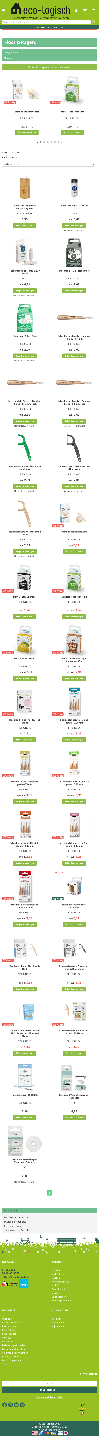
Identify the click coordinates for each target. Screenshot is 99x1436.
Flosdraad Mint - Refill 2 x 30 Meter (25, 272)
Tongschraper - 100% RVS (24, 1095)
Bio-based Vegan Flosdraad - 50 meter (74, 1096)
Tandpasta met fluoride (16, 1230)
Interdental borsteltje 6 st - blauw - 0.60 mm (74, 721)
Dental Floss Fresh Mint (72, 111)
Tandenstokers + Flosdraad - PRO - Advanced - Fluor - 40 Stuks (24, 1033)
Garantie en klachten (13, 1349)
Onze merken (59, 1296)
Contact (6, 1337)
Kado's (55, 1285)
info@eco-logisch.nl (15, 1277)
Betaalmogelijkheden (14, 1345)
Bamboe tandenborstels (16, 1217)
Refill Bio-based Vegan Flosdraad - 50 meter (25, 1161)
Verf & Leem (58, 1274)
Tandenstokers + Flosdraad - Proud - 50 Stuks (74, 1032)
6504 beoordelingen (49, 1429)
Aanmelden (58, 1322)
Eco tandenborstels (14, 1226)
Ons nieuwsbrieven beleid (49, 1397)
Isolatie (56, 1270)
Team (5, 1364)
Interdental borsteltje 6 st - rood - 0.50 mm (25, 906)
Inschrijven (49, 1389)
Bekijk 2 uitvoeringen (74, 225)
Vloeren (56, 1277)
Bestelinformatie (11, 1322)
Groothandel (9, 1333)
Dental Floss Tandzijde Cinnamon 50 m (74, 660)
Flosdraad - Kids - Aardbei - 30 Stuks (24, 721)
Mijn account (59, 1326)
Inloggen (56, 1318)
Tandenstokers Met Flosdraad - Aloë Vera (25, 468)
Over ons (7, 1318)
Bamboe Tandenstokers (27, 111)
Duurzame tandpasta (15, 1221)
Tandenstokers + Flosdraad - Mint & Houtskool (74, 968)
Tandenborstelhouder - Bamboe (74, 906)
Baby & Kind (58, 1289)
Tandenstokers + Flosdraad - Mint (24, 968)
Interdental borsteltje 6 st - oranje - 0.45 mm (25, 844)
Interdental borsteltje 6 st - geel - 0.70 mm (25, 783)
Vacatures (7, 1341)
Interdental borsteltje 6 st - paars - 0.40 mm (74, 844)
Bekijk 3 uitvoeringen (74, 356)
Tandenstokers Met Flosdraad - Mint (25, 533)
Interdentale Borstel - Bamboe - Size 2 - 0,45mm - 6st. (24, 402)
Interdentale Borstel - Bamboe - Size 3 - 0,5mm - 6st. (74, 402)
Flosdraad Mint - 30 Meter (74, 205)
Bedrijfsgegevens (11, 1360)
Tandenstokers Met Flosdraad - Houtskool (74, 468)
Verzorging (58, 1293)
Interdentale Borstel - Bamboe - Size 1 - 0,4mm (74, 337)
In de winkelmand (27, 132)
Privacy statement (12, 1356)
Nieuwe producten (62, 1300)
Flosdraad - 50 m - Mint (25, 336)
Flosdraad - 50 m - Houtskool (74, 270)
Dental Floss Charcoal (24, 596)
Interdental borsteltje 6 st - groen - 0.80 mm (74, 783)
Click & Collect (10, 1330)
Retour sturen (9, 1326)
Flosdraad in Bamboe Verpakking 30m (25, 207)
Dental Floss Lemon (24, 658)
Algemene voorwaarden (15, 1352)
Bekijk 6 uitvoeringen (74, 740)
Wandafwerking (60, 1281)
